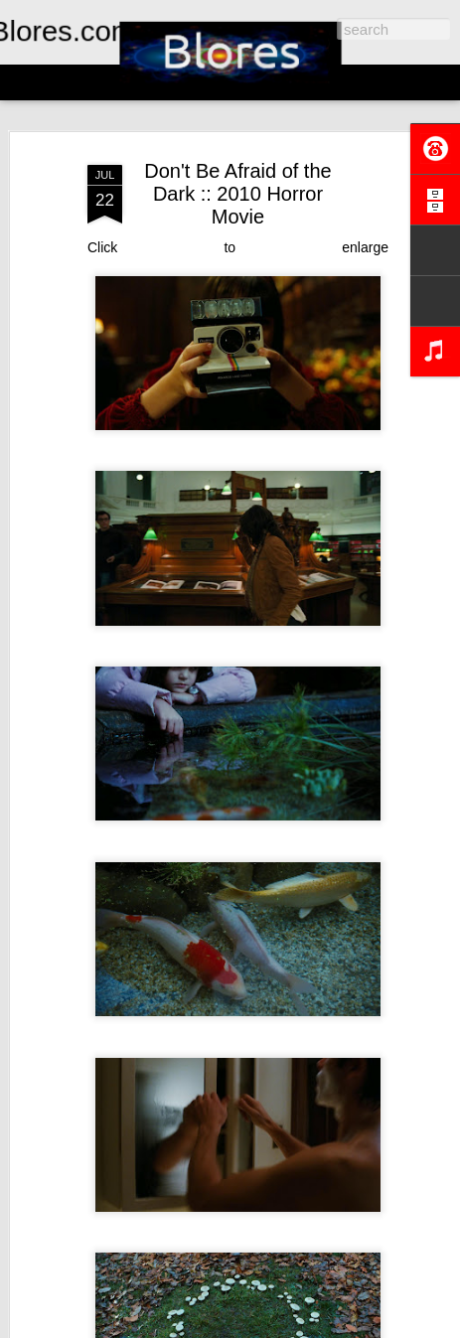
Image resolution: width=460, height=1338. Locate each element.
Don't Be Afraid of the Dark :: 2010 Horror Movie (237, 193)
